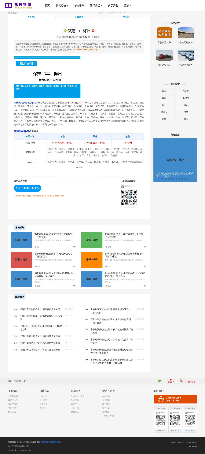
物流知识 (43, 396)
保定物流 (12, 12)
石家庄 (186, 91)
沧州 (164, 119)
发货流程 (106, 400)
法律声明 (11, 446)
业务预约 (75, 408)
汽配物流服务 (186, 65)
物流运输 (17, 381)
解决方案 (12, 412)
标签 (187, 442)
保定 (186, 105)
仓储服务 (173, 442)
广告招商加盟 (108, 415)
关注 (126, 17)
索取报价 (75, 404)
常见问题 (106, 408)
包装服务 (106, 412)
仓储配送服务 (186, 42)
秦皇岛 (186, 98)
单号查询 (75, 400)
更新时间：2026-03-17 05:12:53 (112, 13)
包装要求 (75, 412)
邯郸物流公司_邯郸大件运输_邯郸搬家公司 (24, 442)
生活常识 (43, 408)
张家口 (164, 112)
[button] (163, 179)
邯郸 (164, 91)
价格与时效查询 (77, 396)
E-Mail (181, 381)
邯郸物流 (193, 442)
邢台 (164, 105)
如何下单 (106, 396)
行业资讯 (43, 400)
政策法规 (43, 404)
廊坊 (186, 119)
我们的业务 (13, 400)
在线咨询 (170, 381)
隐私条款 (18, 446)
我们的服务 (13, 404)
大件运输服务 (164, 65)
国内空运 (181, 442)
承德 (186, 112)
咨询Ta (31, 17)
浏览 (79, 17)
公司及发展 (13, 396)
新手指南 (106, 404)
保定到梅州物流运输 (24, 103)
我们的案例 (13, 408)
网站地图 (25, 446)
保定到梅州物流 (21, 131)
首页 (10, 381)
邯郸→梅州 (21, 240)
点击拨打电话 (87, 49)
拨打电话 (191, 381)
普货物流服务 (164, 42)
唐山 (164, 98)
